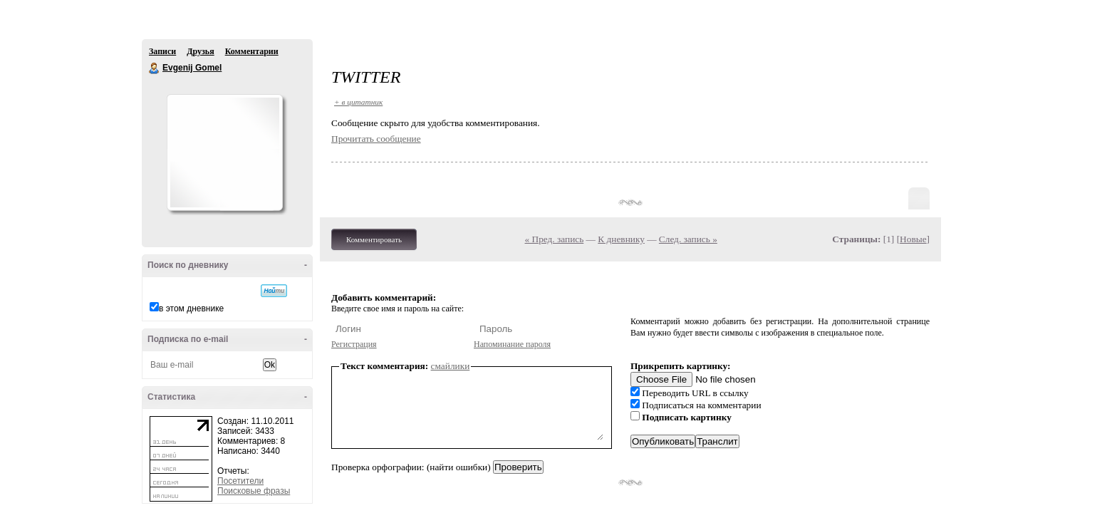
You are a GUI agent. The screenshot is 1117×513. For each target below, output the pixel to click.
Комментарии (252, 51)
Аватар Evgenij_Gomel (224, 152)
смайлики (450, 366)
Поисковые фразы (253, 491)
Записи (162, 51)
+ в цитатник (358, 102)
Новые (913, 239)
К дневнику (621, 239)
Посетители (240, 481)
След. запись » (688, 239)
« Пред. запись (554, 239)
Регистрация (354, 344)
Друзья (200, 51)
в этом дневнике (191, 309)
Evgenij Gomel (154, 68)
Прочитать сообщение (376, 138)
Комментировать (374, 239)
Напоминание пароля (512, 344)
